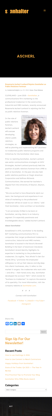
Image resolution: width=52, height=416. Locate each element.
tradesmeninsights (13, 90)
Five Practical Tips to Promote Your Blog (22, 375)
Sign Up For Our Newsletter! (17, 341)
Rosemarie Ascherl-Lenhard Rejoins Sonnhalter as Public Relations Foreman (25, 85)
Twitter (21, 301)
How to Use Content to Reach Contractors (23, 359)
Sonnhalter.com (29, 286)
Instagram (26, 304)
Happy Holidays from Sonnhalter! (19, 363)
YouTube (39, 301)
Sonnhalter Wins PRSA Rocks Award (20, 379)
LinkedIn (30, 301)
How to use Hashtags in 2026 (17, 355)
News (31, 90)
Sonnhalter (32, 95)
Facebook (12, 301)
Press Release (38, 90)
